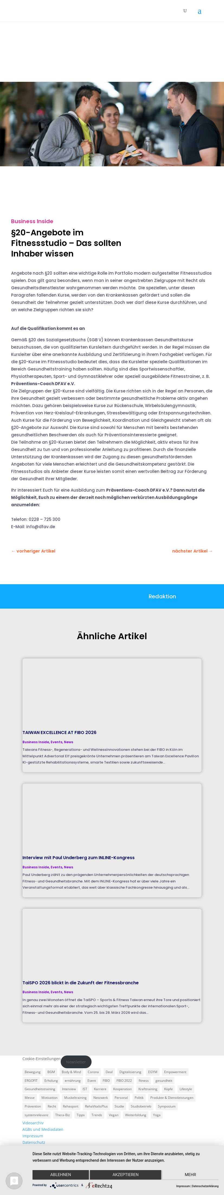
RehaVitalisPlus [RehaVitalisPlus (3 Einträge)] (96, 1106)
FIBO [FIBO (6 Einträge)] (106, 1080)
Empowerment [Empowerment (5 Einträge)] (175, 1072)
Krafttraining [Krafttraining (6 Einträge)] (147, 1089)
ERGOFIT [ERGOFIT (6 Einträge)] (31, 1080)
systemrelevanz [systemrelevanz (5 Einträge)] (36, 1115)
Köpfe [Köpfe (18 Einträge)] (168, 1089)
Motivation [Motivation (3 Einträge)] (49, 1097)
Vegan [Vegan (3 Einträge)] (113, 1115)
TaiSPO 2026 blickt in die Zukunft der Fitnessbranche (80, 983)
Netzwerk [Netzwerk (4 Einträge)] (100, 1097)
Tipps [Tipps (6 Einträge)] (81, 1115)
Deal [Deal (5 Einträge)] (109, 1072)
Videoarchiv (33, 1122)
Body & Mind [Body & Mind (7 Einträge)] (71, 1072)
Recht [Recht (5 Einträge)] (52, 1106)
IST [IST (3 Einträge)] (85, 1089)
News (68, 742)
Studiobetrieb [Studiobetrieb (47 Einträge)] (141, 1106)
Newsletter (76, 1061)
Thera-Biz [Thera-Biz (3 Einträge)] (62, 1115)
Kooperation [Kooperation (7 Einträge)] (122, 1089)
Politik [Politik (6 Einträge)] (139, 1097)
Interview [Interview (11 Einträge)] (69, 1089)
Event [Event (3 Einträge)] (91, 1080)
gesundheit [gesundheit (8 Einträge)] (163, 1080)
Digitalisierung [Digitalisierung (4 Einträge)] (130, 1072)
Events (56, 742)
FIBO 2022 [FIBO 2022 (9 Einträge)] (124, 1080)
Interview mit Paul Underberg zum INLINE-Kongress (78, 858)
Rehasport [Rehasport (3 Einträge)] (70, 1106)
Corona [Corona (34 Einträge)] (93, 1072)
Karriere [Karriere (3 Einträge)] (100, 1089)
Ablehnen (60, 1175)
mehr (191, 1175)
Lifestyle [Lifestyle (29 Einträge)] (186, 1089)
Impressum (32, 1135)
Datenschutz (33, 1142)
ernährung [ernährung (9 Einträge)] (73, 1080)
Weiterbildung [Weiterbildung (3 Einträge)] (135, 1115)
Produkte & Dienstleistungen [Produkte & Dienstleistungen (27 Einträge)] (171, 1097)
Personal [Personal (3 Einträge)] (121, 1097)
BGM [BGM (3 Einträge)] (51, 1072)
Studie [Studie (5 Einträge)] (119, 1106)
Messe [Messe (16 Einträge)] (30, 1097)
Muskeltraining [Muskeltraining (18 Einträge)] (75, 1097)
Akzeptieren (125, 1175)
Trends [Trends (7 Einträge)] (97, 1115)
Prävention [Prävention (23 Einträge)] (33, 1106)
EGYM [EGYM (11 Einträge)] (152, 1072)
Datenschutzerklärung (205, 1186)
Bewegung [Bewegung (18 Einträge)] (33, 1072)
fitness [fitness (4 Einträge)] (144, 1080)
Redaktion (162, 596)
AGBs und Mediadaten (42, 1129)
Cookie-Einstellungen (41, 1058)
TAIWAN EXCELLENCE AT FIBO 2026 (59, 732)
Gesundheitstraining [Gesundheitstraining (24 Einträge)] (40, 1089)
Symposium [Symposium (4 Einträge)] (167, 1106)
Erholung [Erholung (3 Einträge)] (51, 1080)
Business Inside (32, 221)
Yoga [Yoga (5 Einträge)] (157, 1115)
